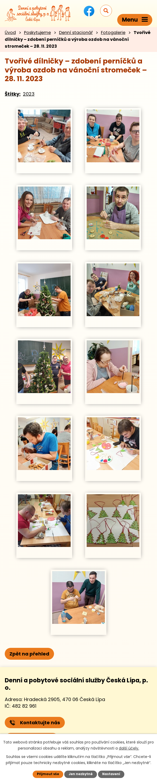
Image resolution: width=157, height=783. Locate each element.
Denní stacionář (76, 33)
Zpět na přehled (29, 653)
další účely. (129, 747)
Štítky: (13, 94)
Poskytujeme (37, 33)
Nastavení (112, 774)
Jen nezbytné (80, 774)
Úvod (10, 33)
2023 (29, 94)
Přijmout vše (46, 774)
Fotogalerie (113, 33)
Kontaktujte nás (34, 722)
